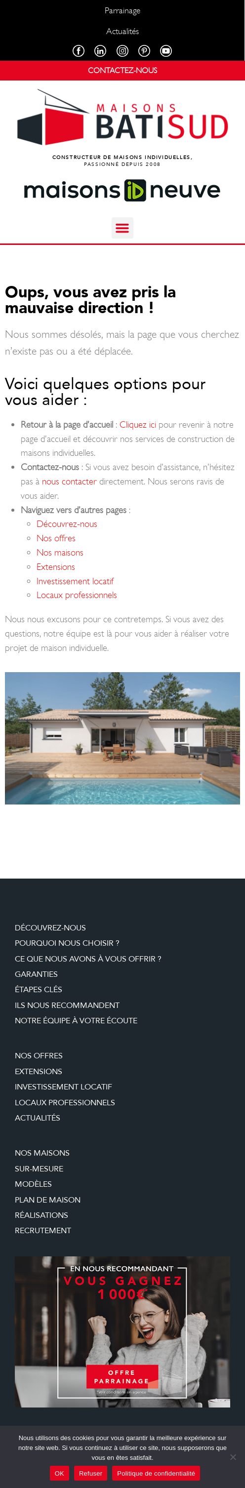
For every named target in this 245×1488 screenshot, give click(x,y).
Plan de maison (48, 1200)
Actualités (37, 1118)
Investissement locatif (75, 581)
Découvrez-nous (67, 524)
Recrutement (43, 1230)
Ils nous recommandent (67, 1005)
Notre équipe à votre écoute (76, 1020)
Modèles (33, 1184)
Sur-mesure (39, 1169)
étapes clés (38, 989)
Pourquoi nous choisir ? (67, 943)
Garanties (36, 974)
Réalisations (41, 1215)
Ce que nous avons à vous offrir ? (88, 959)
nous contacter (69, 481)
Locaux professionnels (77, 595)
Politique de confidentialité (156, 1473)
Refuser (90, 1473)
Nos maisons (60, 552)
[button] (122, 228)
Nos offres (56, 538)
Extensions (56, 567)
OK (59, 1473)
